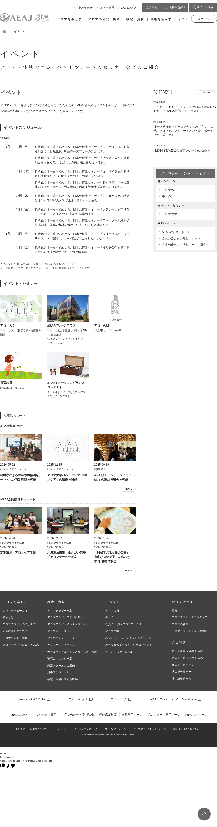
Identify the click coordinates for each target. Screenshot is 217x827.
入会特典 (179, 642)
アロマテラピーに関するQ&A (21, 644)
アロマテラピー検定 (59, 610)
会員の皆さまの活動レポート (181, 238)
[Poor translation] (10, 766)
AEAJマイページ (196, 714)
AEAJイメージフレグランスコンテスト (129, 638)
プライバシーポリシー (117, 729)
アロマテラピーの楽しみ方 (19, 624)
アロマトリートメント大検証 (190, 631)
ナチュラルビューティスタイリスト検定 (72, 651)
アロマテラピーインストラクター (68, 624)
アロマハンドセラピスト (62, 644)
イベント (185, 19)
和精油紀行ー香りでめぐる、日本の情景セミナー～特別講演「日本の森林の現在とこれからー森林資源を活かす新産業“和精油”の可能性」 (82, 185)
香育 (174, 610)
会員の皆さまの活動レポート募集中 (185, 244)
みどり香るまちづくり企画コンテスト (128, 644)
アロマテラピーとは (15, 610)
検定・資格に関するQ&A (62, 679)
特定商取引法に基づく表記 (187, 729)
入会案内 (151, 7)
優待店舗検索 (108, 714)
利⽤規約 (20, 729)
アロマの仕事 (180, 624)
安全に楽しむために (15, 631)
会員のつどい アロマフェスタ (123, 624)
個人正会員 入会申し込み (187, 651)
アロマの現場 (78, 699)
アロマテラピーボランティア (190, 617)
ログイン (203, 19)
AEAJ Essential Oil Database (173, 699)
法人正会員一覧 (181, 678)
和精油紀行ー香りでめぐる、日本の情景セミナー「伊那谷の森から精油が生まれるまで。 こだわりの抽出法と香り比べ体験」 (82, 160)
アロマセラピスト (58, 631)
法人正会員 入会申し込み (187, 657)
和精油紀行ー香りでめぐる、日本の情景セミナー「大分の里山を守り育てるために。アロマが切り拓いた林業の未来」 (82, 212)
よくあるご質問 (46, 714)
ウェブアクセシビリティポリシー (151, 729)
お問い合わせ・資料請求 (77, 714)
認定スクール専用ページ (164, 714)
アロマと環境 (105, 7)
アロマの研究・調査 (104, 19)
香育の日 (168, 196)
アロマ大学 (169, 214)
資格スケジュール (58, 672)
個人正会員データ (183, 664)
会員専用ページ (132, 714)
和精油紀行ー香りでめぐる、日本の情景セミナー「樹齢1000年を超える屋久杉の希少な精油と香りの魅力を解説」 (82, 250)
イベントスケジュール (119, 651)
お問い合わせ (83, 7)
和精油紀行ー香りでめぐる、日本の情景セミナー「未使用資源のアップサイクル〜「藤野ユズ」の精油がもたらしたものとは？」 (82, 236)
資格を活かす (161, 19)
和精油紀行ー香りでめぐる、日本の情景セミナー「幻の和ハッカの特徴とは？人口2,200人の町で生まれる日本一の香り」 (82, 198)
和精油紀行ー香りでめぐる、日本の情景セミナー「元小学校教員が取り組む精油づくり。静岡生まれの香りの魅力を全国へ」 (82, 174)
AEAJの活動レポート (176, 232)
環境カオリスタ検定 (59, 658)
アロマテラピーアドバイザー (65, 617)
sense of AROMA (32, 699)
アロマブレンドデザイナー (63, 638)
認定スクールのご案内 (61, 665)
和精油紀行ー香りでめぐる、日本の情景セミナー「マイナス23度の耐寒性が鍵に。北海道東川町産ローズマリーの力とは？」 (82, 149)
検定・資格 (135, 19)
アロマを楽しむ (69, 19)
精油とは (8, 617)
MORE (128, 488)
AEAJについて (129, 7)
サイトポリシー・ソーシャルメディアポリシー (75, 729)
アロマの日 (169, 190)
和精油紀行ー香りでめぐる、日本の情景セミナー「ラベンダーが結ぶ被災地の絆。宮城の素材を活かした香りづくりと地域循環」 (82, 223)
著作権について (38, 729)
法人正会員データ (183, 671)
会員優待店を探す (175, 7)
